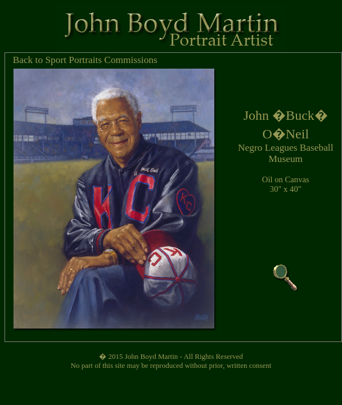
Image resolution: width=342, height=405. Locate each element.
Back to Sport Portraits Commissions (85, 60)
